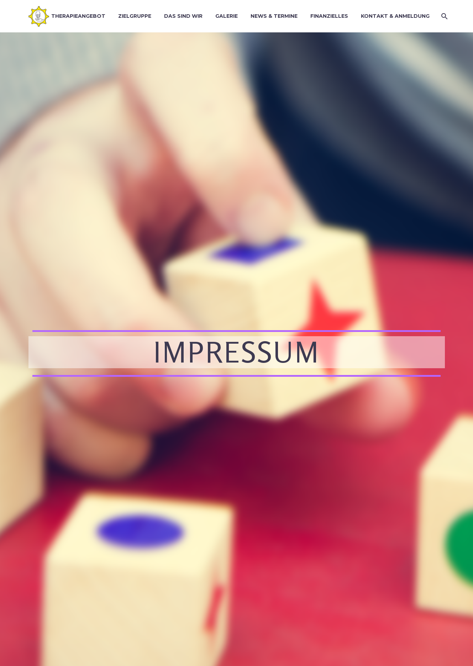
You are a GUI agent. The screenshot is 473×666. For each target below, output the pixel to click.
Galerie (226, 16)
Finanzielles (329, 16)
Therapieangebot (78, 16)
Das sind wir (183, 16)
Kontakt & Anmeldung (395, 16)
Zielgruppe (134, 16)
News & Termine (274, 16)
